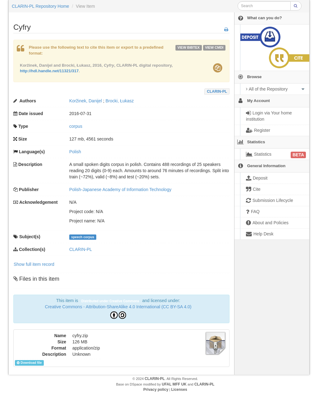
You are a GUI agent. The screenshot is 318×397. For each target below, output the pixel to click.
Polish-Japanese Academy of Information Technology (120, 189)
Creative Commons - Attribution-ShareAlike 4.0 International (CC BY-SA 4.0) (118, 306)
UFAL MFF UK (174, 384)
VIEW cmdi (214, 47)
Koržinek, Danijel (85, 100)
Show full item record (34, 264)
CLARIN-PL (217, 91)
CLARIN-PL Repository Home (40, 6)
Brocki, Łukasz (120, 100)
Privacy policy (155, 389)
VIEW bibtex (188, 47)
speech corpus (82, 237)
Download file (29, 363)
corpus (75, 126)
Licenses (179, 389)
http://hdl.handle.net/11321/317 (49, 71)
